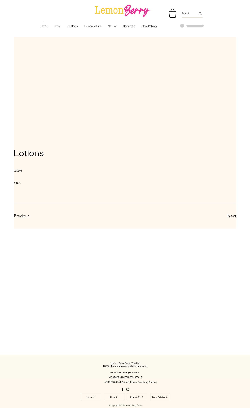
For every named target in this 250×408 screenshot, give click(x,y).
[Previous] (26, 215)
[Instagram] (127, 389)
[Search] (187, 13)
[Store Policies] (160, 397)
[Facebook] (122, 389)
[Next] (224, 215)
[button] (172, 13)
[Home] (91, 397)
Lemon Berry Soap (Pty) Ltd (125, 363)
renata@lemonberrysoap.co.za (124, 372)
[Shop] (114, 397)
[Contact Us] (137, 397)
